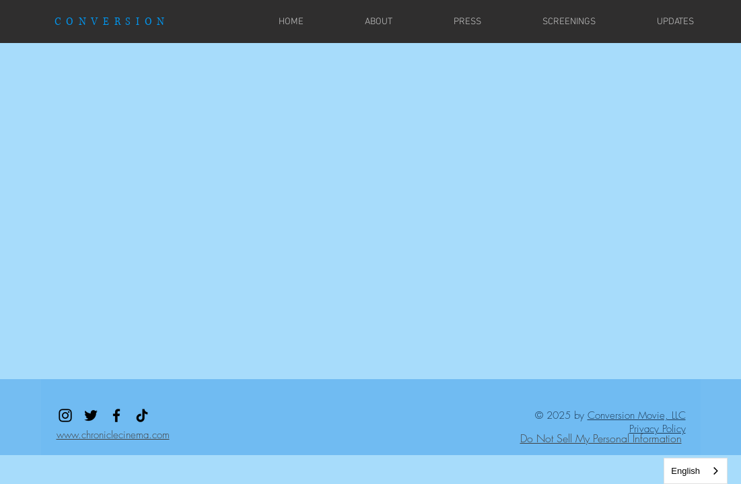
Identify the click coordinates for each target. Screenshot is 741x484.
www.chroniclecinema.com (113, 435)
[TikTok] (142, 415)
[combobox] (696, 471)
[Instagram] (65, 415)
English (685, 471)
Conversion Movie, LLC (637, 415)
